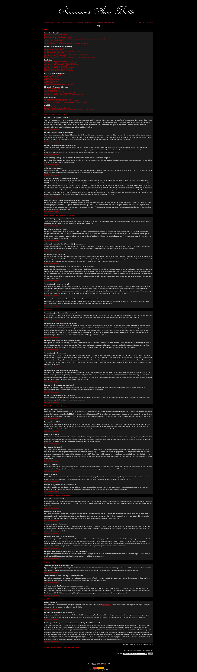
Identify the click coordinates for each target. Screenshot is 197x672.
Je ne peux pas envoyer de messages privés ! (58, 99)
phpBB (94, 663)
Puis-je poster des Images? (52, 79)
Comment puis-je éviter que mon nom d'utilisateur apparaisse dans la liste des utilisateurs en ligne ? (74, 39)
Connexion (141, 22)
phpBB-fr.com (102, 665)
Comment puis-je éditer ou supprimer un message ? (60, 63)
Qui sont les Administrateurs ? (53, 88)
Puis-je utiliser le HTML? (51, 76)
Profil (83, 22)
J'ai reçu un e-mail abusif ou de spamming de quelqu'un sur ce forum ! (65, 102)
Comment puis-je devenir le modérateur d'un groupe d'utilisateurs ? (64, 94)
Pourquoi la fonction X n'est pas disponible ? (57, 108)
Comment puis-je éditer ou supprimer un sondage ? (60, 67)
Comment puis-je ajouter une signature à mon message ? (61, 64)
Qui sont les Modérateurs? (52, 90)
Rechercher (50, 22)
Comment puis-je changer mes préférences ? (58, 48)
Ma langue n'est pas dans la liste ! (54, 52)
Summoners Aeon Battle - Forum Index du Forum (61, 647)
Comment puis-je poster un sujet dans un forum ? (59, 61)
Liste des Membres (61, 22)
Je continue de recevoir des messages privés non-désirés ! (62, 100)
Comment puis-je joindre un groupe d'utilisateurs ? (59, 93)
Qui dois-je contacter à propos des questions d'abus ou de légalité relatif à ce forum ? (70, 109)
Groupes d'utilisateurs (74, 22)
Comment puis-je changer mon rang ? (55, 55)
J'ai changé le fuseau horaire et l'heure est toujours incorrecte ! (63, 51)
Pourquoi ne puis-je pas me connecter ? (56, 34)
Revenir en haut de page (51, 129)
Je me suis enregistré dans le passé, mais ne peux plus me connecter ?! (66, 43)
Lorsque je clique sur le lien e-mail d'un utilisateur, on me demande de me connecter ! (70, 57)
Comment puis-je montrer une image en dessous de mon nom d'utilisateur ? (67, 54)
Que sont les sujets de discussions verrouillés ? (58, 84)
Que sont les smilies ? (51, 78)
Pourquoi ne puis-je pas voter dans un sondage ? (59, 70)
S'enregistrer (149, 22)
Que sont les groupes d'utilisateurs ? (55, 91)
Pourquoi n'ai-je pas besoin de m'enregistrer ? (58, 36)
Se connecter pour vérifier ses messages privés (99, 22)
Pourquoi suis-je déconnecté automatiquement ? (59, 37)
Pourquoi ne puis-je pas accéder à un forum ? (58, 69)
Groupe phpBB (106, 604)
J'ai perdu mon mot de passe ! (53, 40)
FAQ (45, 22)
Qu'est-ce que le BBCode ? (52, 75)
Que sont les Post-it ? (50, 82)
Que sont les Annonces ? (52, 81)
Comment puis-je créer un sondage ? (55, 66)
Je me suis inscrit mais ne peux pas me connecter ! (59, 42)
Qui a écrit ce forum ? (50, 106)
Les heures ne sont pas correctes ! (54, 49)
